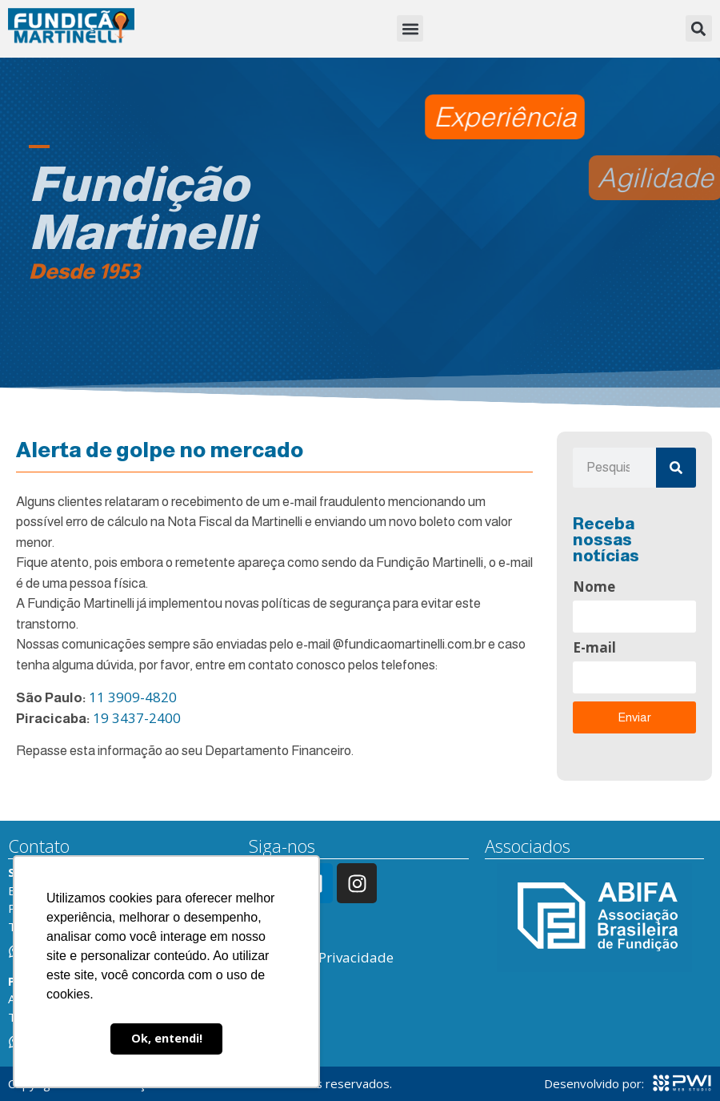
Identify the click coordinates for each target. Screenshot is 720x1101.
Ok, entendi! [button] (166, 1038)
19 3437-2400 (137, 718)
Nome (594, 588)
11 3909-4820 (133, 697)
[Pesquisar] (676, 468)
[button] (410, 28)
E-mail (594, 649)
